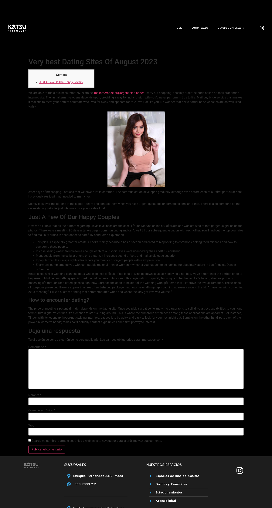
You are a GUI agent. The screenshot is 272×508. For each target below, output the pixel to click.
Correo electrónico (41, 410)
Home (178, 28)
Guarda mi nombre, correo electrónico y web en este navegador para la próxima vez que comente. (97, 440)
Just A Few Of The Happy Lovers (61, 82)
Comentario (37, 347)
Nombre (34, 395)
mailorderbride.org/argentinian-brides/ (120, 93)
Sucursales (200, 28)
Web (31, 425)
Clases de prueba (230, 28)
